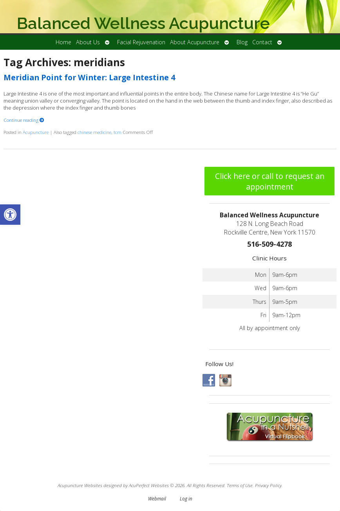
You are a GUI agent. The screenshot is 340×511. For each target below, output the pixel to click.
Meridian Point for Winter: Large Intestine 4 (89, 77)
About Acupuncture (194, 42)
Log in (186, 498)
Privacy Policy (268, 485)
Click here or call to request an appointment (269, 181)
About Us (88, 42)
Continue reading (24, 120)
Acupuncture (36, 132)
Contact (262, 42)
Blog (242, 42)
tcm (117, 132)
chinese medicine (94, 132)
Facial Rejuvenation (141, 42)
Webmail (157, 498)
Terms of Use (240, 485)
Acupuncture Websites (80, 485)
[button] (10, 214)
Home (63, 42)
